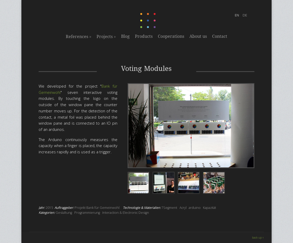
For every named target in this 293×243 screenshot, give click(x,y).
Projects (106, 36)
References (78, 36)
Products (144, 36)
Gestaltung (64, 212)
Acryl (183, 207)
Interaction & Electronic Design (125, 212)
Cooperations (171, 36)
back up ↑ (258, 237)
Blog (125, 36)
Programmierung (87, 212)
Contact (219, 36)
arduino (195, 207)
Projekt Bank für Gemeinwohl (97, 207)
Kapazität (209, 207)
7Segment (169, 207)
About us (198, 36)
